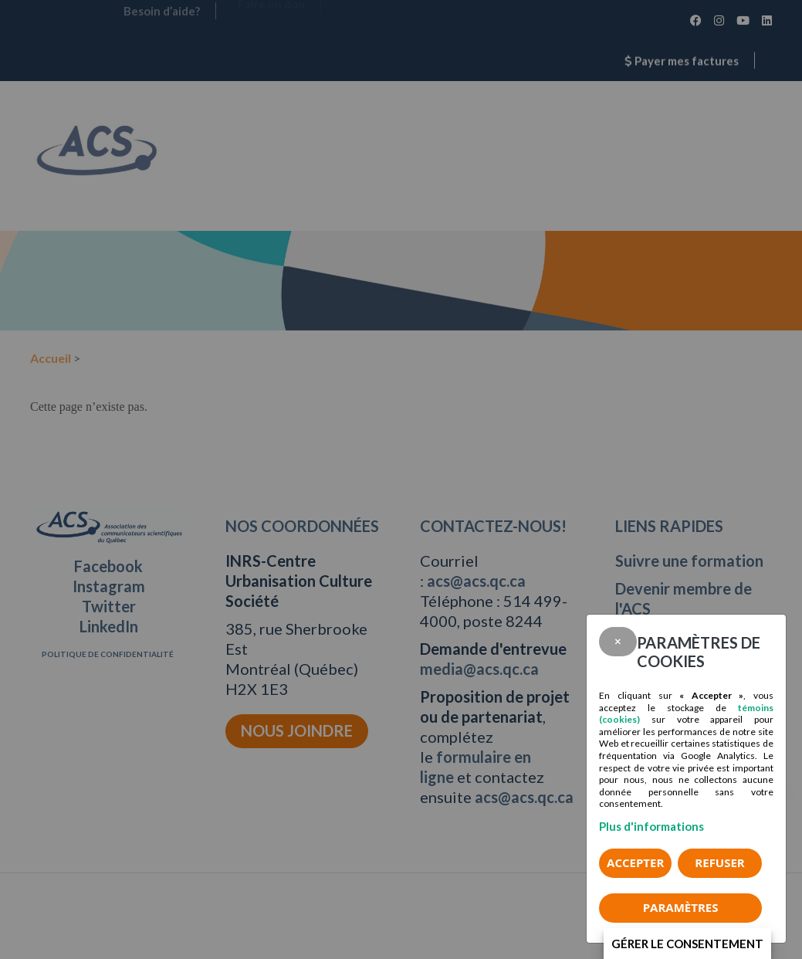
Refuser (719, 862)
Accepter (635, 862)
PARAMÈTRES (681, 907)
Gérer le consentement (687, 944)
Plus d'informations (651, 826)
